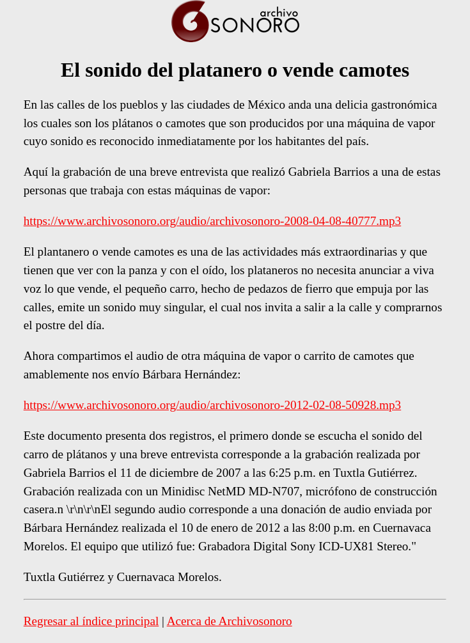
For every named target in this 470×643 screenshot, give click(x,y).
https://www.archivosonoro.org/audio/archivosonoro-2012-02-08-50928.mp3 (212, 405)
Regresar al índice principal (91, 621)
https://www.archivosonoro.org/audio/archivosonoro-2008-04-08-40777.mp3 (212, 221)
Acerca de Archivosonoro (229, 621)
